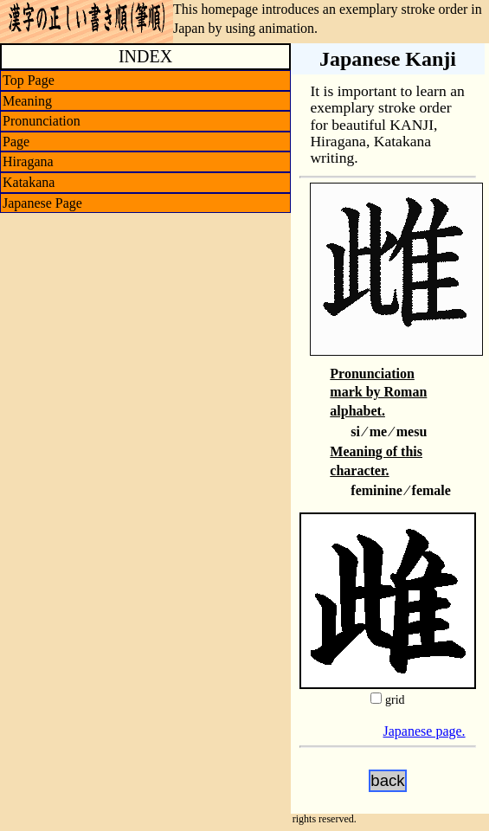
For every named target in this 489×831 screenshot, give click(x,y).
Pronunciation (41, 120)
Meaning (27, 100)
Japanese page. (424, 731)
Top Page (29, 80)
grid (395, 699)
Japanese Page (42, 203)
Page (16, 141)
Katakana (29, 182)
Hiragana (28, 161)
